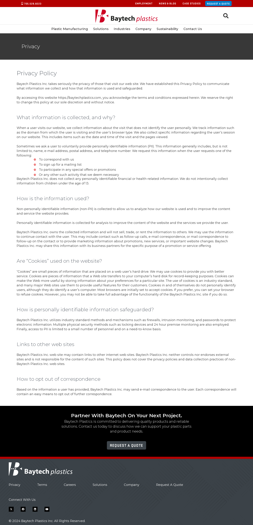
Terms (42, 485)
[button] (226, 15)
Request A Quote (169, 485)
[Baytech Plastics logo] (126, 15)
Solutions (100, 485)
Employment (144, 3)
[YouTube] (47, 509)
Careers (70, 485)
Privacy (14, 485)
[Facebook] (23, 509)
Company (131, 485)
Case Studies (192, 3)
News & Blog (167, 3)
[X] (11, 509)
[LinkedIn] (35, 509)
